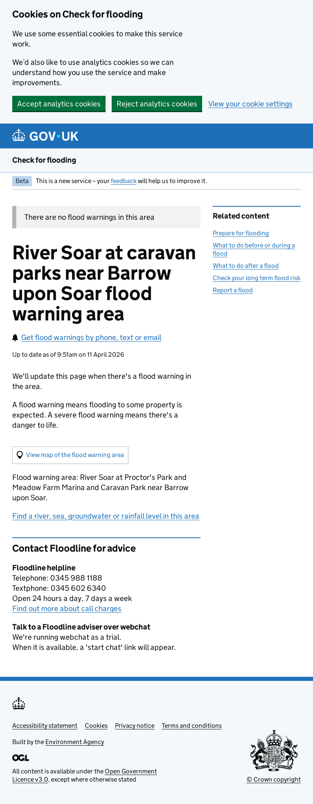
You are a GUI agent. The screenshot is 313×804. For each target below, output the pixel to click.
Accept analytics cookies (59, 103)
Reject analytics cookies (157, 103)
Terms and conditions (192, 725)
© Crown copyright (274, 779)
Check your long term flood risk (256, 278)
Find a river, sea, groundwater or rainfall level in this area (105, 516)
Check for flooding (44, 160)
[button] (70, 455)
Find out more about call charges (66, 608)
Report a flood (233, 290)
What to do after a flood (246, 265)
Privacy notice (134, 725)
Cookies (96, 725)
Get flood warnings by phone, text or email (86, 337)
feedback (124, 181)
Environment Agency (74, 742)
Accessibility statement (44, 725)
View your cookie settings (250, 104)
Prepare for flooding (241, 233)
